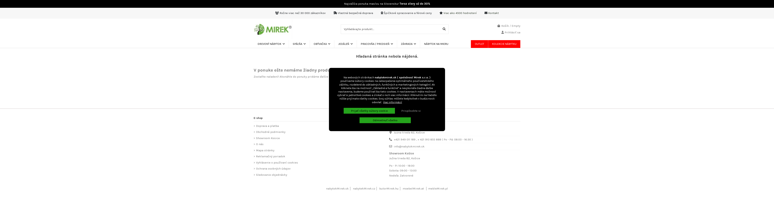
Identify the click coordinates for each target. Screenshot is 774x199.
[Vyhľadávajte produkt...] (444, 29)
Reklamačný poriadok (270, 156)
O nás (260, 144)
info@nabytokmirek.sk (409, 146)
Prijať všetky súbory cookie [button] (369, 110)
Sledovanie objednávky (271, 175)
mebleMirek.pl (438, 188)
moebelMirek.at (413, 188)
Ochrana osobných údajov (273, 168)
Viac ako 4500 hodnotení (460, 13)
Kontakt (493, 13)
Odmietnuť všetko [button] (385, 120)
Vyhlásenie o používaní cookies (277, 162)
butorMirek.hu (389, 188)
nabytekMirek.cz (364, 188)
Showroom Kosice (268, 138)
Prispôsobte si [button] (411, 110)
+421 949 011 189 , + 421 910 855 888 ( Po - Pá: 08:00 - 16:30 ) (433, 139)
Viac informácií (392, 102)
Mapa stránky (265, 150)
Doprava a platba (267, 126)
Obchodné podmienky (270, 132)
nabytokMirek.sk (337, 188)
